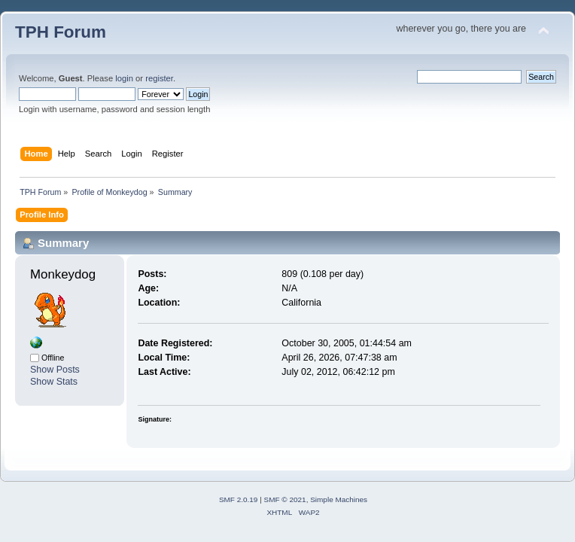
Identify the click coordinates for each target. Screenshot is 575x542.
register (159, 78)
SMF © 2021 (285, 499)
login (124, 78)
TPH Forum (60, 32)
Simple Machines (338, 499)
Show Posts (55, 369)
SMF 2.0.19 (238, 499)
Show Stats (54, 381)
